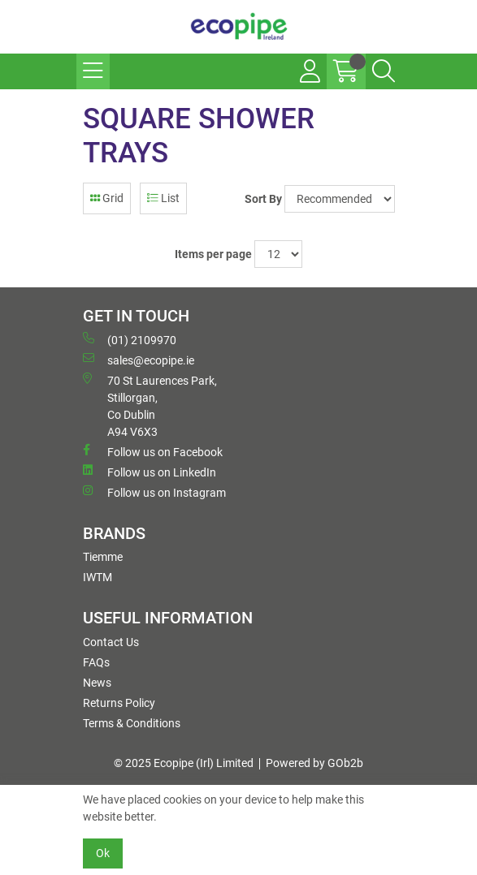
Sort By (263, 198)
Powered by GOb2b (314, 762)
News (97, 682)
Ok (103, 853)
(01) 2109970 (129, 339)
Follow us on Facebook (153, 451)
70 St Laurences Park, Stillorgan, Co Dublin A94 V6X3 (150, 405)
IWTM (97, 577)
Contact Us (111, 642)
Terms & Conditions (131, 723)
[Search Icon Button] (383, 71)
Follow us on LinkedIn (149, 471)
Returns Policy (119, 702)
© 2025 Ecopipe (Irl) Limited (184, 762)
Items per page (213, 254)
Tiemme (103, 556)
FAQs (96, 662)
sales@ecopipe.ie (138, 359)
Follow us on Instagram (154, 492)
